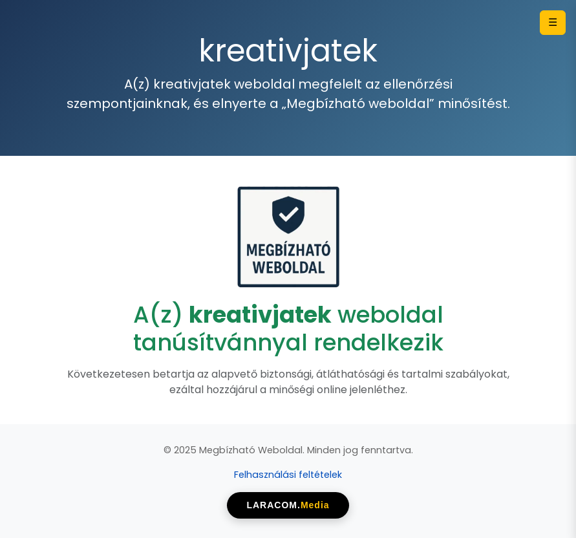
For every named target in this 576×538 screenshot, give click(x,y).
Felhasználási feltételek (288, 474)
